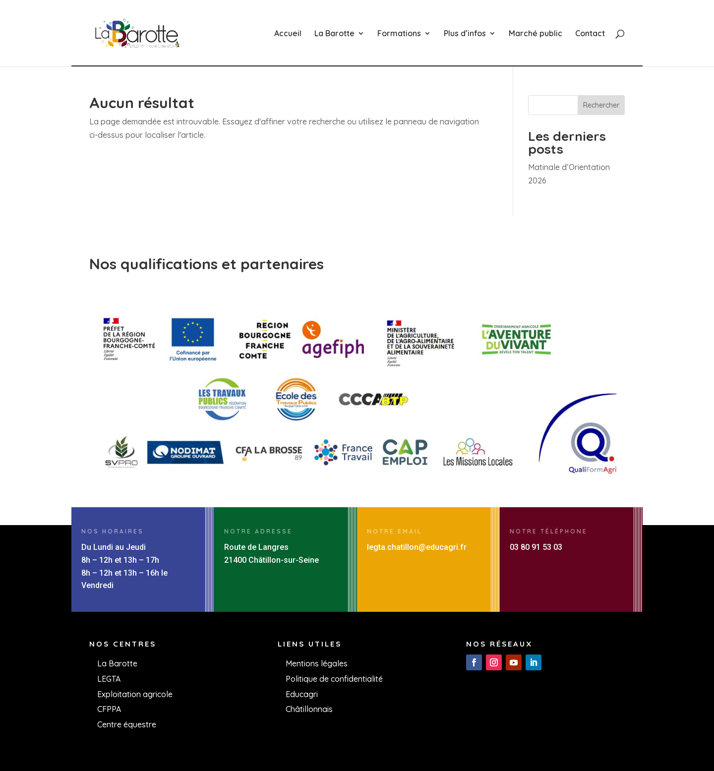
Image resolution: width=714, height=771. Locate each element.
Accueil (287, 34)
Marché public (535, 34)
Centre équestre (126, 724)
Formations (399, 34)
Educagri (302, 694)
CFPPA (109, 709)
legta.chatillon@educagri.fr (417, 547)
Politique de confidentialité (334, 679)
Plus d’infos (465, 34)
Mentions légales (317, 663)
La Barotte (334, 34)
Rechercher (601, 105)
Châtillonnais (309, 709)
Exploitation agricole (135, 694)
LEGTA (108, 679)
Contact (590, 34)
